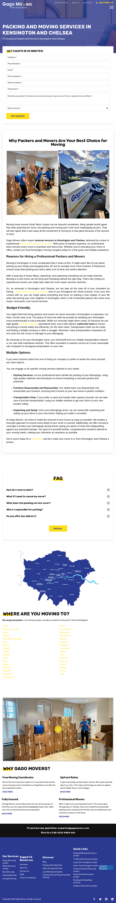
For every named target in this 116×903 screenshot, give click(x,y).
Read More (8, 792)
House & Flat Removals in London (83, 875)
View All (58, 528)
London (5, 626)
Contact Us (87, 3)
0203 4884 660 (66, 832)
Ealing (5, 661)
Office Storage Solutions (52, 868)
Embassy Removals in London (85, 886)
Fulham (63, 652)
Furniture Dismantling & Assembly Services (56, 876)
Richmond (7, 668)
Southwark (7, 674)
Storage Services (10, 879)
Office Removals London (9, 867)
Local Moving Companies (52, 872)
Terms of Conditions (28, 878)
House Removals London (9, 861)
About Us (75, 3)
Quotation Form (61, 3)
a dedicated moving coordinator (30, 291)
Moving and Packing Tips (52, 865)
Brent (5, 642)
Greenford (64, 658)
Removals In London (11, 629)
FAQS (22, 874)
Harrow (62, 626)
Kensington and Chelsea (12, 639)
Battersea (64, 661)
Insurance (24, 864)
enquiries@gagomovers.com (73, 828)
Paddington (64, 645)
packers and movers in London (36, 243)
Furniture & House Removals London (84, 870)
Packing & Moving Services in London (85, 854)
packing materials (28, 324)
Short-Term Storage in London (85, 866)
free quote (36, 438)
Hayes (62, 674)
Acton (62, 655)
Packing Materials (10, 875)
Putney (63, 671)
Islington (6, 636)
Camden (6, 652)
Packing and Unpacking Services (82, 881)
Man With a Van (9, 872)
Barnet (5, 633)
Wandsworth (65, 633)
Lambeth (6, 649)
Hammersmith (8, 677)
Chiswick (63, 639)
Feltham (63, 664)
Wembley (6, 655)
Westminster (65, 636)
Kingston (6, 645)
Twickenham (65, 649)
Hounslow (63, 642)
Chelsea (6, 664)
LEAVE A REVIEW (103, 867)
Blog (44, 862)
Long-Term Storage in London (85, 862)
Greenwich (7, 671)
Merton (5, 658)
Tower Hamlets (66, 629)
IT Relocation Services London (85, 859)
